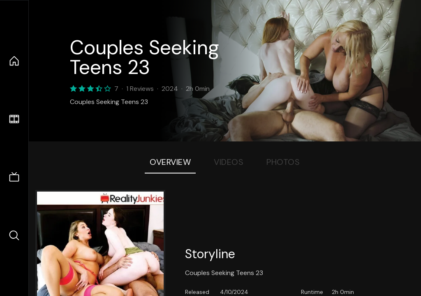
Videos (228, 162)
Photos (283, 162)
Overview (170, 162)
